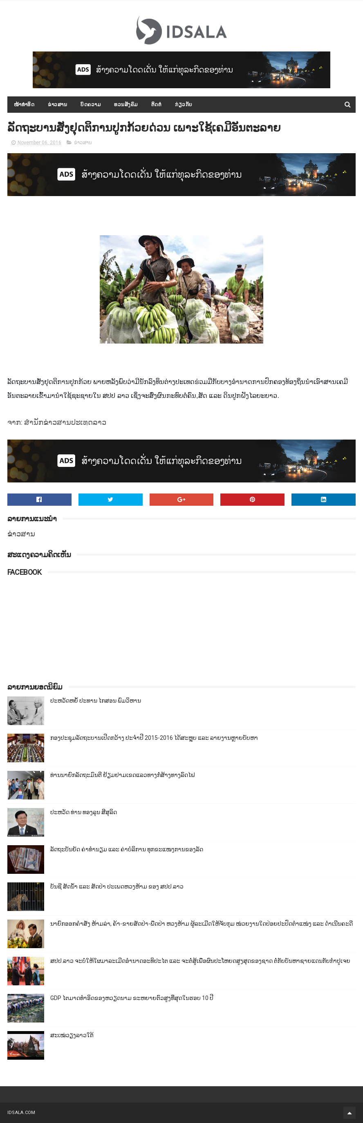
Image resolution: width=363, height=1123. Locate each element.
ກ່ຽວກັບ (184, 104)
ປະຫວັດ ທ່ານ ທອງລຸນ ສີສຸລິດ (83, 812)
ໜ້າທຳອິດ (24, 104)
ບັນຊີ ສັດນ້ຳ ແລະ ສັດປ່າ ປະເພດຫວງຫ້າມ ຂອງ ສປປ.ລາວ (117, 886)
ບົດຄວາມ (91, 104)
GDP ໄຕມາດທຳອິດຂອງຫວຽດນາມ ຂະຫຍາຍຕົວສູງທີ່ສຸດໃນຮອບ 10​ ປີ (131, 998)
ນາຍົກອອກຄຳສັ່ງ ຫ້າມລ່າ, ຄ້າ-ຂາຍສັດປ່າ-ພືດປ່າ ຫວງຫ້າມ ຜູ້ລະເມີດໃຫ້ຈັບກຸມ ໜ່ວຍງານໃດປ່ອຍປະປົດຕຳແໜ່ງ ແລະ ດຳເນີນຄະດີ (201, 923)
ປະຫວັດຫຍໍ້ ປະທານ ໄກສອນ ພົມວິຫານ (95, 700)
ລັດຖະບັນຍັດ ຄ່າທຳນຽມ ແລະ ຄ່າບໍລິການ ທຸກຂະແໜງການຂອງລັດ (126, 849)
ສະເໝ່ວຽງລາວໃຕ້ (72, 1035)
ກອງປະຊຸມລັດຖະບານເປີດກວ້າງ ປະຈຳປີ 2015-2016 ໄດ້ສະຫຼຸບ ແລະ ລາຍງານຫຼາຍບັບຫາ (154, 738)
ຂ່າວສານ (57, 104)
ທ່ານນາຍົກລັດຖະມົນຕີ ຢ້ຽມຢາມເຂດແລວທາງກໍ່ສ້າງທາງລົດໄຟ (122, 775)
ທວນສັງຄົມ (126, 104)
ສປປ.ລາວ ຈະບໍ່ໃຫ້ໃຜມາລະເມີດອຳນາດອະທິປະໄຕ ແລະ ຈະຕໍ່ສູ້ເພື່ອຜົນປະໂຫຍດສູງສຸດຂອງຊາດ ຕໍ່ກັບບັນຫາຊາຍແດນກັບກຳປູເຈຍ (200, 961)
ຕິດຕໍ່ (156, 104)
